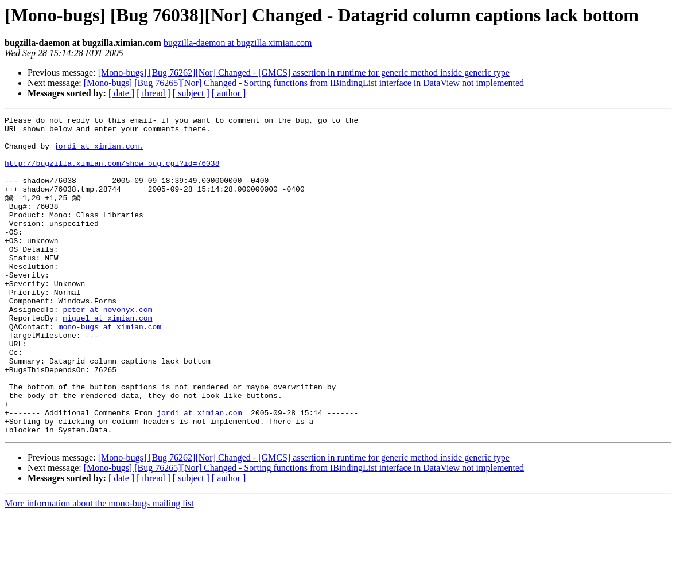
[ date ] (121, 93)
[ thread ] (153, 93)
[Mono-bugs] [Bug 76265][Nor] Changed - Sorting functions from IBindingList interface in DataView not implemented (304, 83)
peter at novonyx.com (107, 349)
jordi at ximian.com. (98, 152)
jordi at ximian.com (199, 472)
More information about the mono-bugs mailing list (99, 567)
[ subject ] (191, 93)
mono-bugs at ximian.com (110, 369)
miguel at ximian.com (107, 359)
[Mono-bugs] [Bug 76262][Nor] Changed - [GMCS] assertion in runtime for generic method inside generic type (304, 72)
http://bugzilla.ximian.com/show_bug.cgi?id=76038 (112, 173)
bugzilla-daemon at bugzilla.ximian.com (238, 43)
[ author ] (229, 93)
